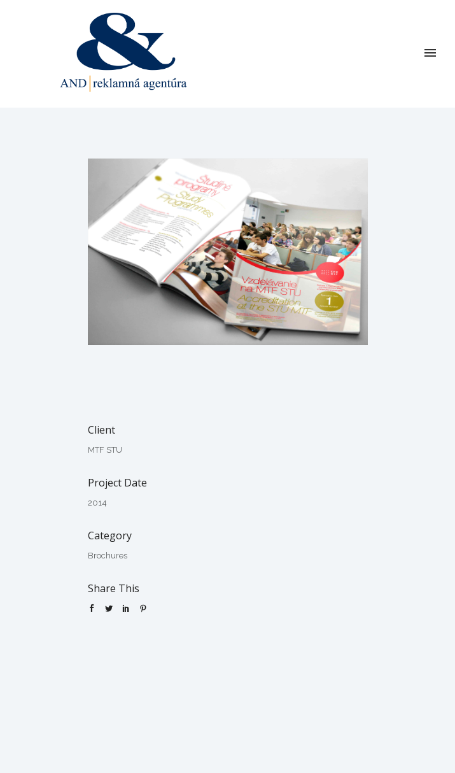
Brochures (107, 555)
